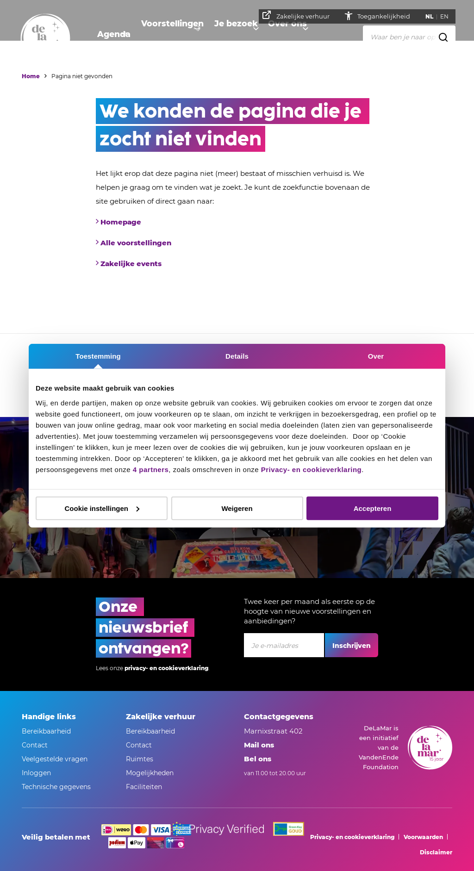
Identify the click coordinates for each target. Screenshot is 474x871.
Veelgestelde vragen (54, 759)
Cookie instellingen (101, 508)
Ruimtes (139, 759)
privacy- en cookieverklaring (166, 668)
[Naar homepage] (45, 38)
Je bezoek (224, 35)
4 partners (151, 469)
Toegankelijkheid (388, 16)
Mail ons (259, 744)
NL (433, 16)
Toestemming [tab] (98, 356)
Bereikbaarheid (46, 731)
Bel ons (257, 758)
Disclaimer (436, 852)
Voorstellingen (166, 35)
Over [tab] (376, 356)
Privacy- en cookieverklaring (311, 469)
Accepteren (373, 508)
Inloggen (36, 773)
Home (31, 76)
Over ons (273, 35)
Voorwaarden (423, 837)
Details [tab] (237, 356)
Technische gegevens (56, 787)
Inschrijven (351, 645)
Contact (35, 745)
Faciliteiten (144, 787)
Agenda (111, 35)
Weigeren (236, 508)
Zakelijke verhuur (299, 15)
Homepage (120, 222)
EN (447, 16)
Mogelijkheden (150, 773)
